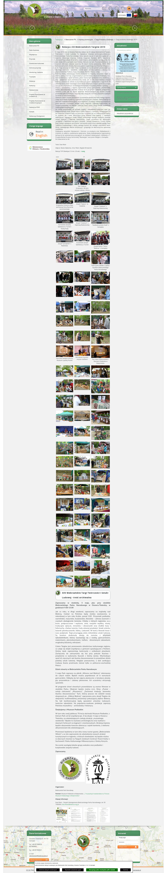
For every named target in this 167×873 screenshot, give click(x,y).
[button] (32, 28)
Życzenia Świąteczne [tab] (124, 93)
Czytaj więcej (121, 87)
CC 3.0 (28, 870)
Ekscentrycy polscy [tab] (123, 50)
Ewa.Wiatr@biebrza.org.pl (70, 804)
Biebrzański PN (70, 39)
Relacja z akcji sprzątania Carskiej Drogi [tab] (125, 98)
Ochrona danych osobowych (48, 870)
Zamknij (125, 870)
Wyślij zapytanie (36, 860)
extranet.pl (137, 870)
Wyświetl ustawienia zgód (73, 870)
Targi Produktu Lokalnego (104, 39)
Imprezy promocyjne (85, 39)
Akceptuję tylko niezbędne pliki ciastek (102, 870)
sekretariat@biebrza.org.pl (38, 856)
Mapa (83, 843)
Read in (41, 134)
